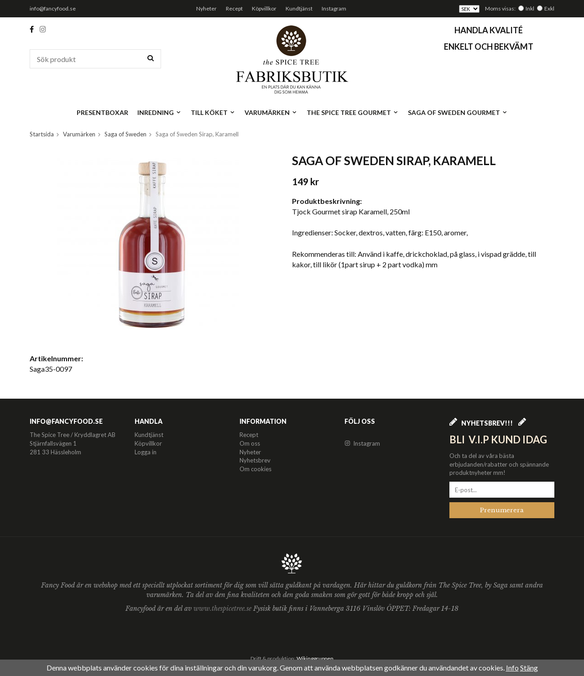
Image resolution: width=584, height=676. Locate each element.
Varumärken (271, 112)
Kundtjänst (299, 8)
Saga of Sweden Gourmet (458, 112)
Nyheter (206, 8)
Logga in (145, 452)
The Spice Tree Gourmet (353, 112)
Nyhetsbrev (255, 460)
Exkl (549, 8)
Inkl (530, 8)
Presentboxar (102, 112)
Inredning (159, 112)
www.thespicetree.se (223, 608)
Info (512, 667)
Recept (234, 8)
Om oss (250, 443)
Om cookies (255, 469)
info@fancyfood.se (53, 8)
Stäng (529, 667)
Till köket (213, 112)
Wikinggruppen (315, 658)
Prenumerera (502, 510)
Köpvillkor (264, 8)
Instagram (334, 8)
